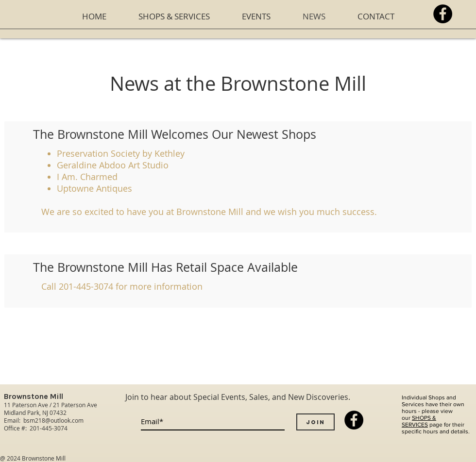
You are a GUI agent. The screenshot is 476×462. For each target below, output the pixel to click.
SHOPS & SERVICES (419, 421)
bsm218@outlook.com (53, 420)
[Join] (315, 421)
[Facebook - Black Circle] (442, 13)
